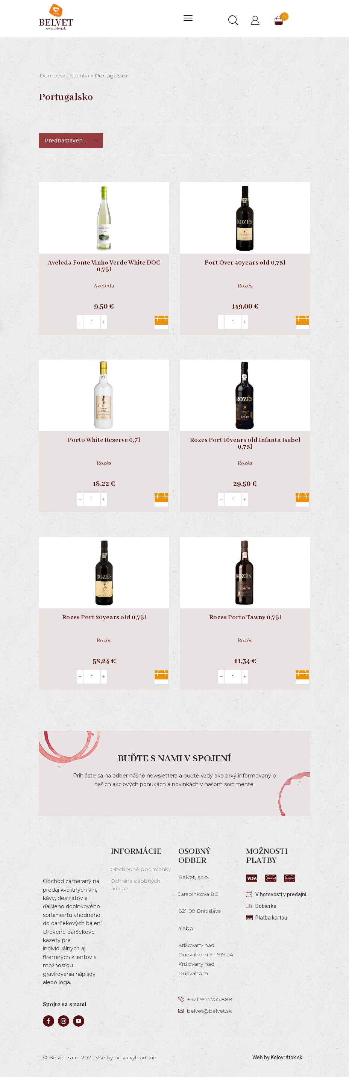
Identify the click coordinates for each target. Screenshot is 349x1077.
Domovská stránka (64, 75)
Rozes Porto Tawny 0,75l (245, 617)
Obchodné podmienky (141, 869)
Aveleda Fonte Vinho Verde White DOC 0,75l (104, 266)
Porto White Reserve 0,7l (104, 440)
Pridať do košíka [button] (161, 322)
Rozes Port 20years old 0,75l (104, 617)
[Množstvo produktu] (91, 322)
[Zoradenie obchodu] (71, 140)
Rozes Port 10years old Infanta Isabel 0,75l (245, 444)
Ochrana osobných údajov (135, 884)
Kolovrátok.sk (286, 1057)
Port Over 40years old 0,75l (245, 263)
